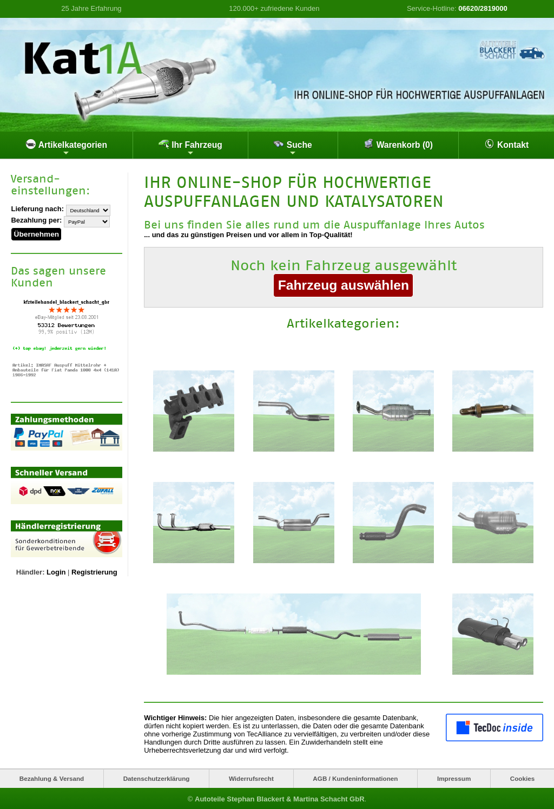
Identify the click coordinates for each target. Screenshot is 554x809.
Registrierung (94, 569)
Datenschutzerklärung (156, 777)
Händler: (30, 569)
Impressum (454, 777)
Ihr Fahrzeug (190, 148)
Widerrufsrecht (251, 777)
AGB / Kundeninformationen (355, 777)
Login (56, 569)
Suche (292, 148)
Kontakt (506, 144)
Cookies (522, 777)
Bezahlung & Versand (51, 777)
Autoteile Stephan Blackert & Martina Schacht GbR (280, 798)
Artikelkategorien (66, 148)
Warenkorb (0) (398, 144)
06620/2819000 (482, 8)
